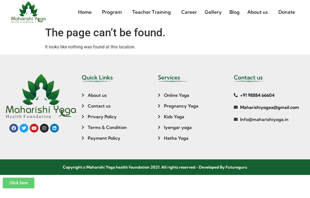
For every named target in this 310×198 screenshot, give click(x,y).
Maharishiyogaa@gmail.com (269, 107)
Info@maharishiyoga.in (264, 119)
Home (85, 12)
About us (257, 12)
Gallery (213, 12)
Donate (286, 12)
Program (112, 12)
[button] (86, 12)
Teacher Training (151, 12)
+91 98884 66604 (257, 95)
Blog (234, 12)
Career (189, 12)
